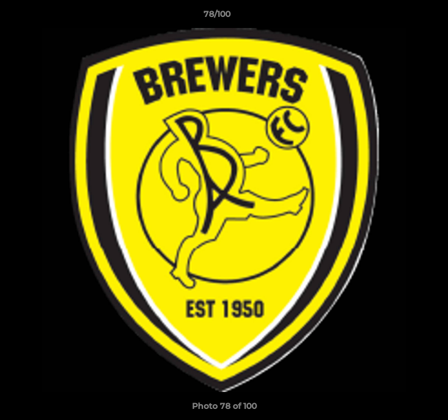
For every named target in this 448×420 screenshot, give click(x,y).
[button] (406, 17)
